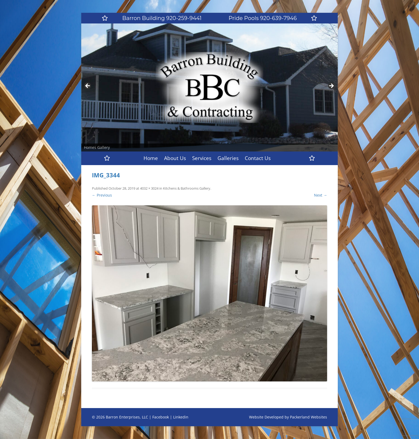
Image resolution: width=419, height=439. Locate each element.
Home (150, 158)
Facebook (160, 417)
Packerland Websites (308, 417)
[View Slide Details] (209, 87)
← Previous (102, 195)
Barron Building (162, 18)
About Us (175, 158)
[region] (209, 87)
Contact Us (258, 158)
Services (201, 158)
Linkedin (180, 417)
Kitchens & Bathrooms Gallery (186, 188)
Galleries (228, 158)
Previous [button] (88, 86)
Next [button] (331, 86)
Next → (320, 195)
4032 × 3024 (149, 188)
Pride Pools (263, 18)
